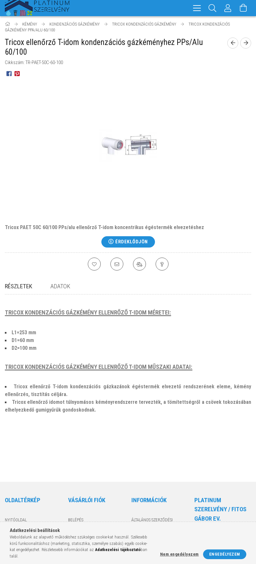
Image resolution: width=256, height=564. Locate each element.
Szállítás (140, 504)
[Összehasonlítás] (139, 264)
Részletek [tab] (18, 286)
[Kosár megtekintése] (243, 8)
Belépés (75, 469)
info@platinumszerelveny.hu (224, 516)
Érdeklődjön (131, 242)
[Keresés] (212, 8)
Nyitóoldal (16, 469)
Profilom (77, 488)
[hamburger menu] (197, 8)
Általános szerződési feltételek (152, 473)
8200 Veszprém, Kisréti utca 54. (221, 491)
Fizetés (138, 494)
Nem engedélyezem (179, 554)
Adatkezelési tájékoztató (156, 485)
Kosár (73, 498)
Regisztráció (80, 479)
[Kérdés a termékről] (162, 264)
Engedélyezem (224, 554)
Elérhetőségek (146, 514)
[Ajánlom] (116, 264)
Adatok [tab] (60, 286)
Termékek (14, 479)
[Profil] (228, 8)
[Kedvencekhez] (94, 264)
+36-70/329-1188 (213, 504)
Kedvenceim (79, 507)
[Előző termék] (232, 43)
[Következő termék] (245, 43)
